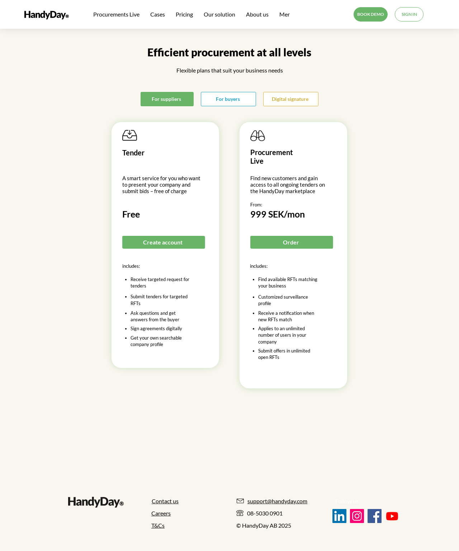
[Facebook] (375, 516)
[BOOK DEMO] (371, 14)
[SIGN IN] (409, 14)
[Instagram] (357, 516)
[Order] (291, 242)
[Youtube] (392, 516)
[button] (219, 14)
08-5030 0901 (265, 513)
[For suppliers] (167, 99)
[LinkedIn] (339, 516)
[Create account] (163, 242)
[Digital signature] (290, 99)
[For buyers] (228, 99)
